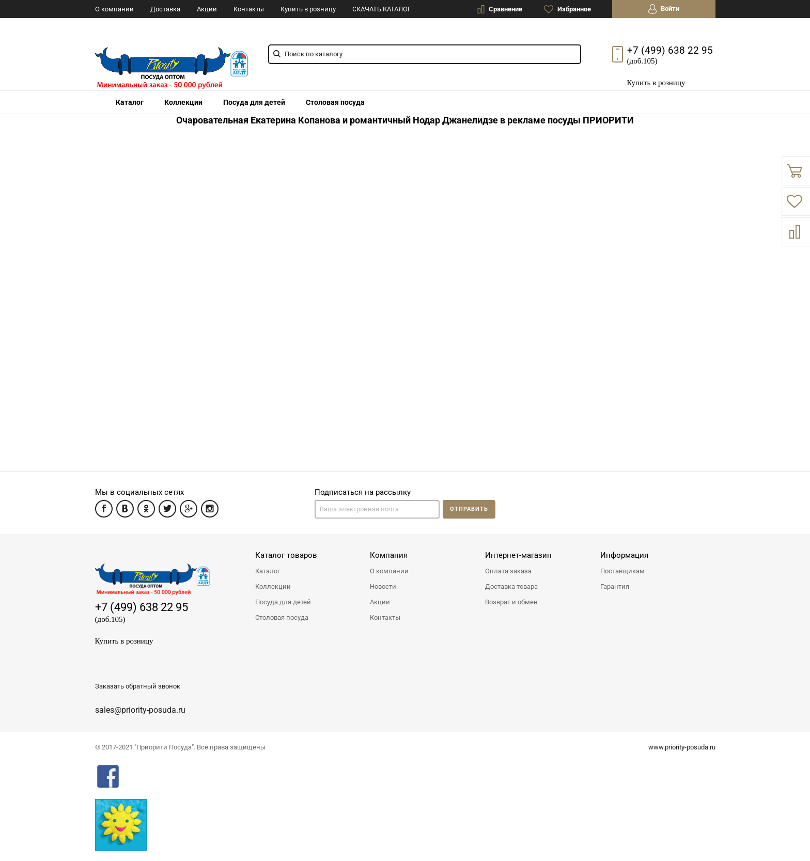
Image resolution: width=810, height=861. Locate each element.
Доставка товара (511, 586)
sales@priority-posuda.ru (140, 710)
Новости (383, 586)
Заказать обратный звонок (137, 686)
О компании (114, 9)
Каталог (267, 571)
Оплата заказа (508, 571)
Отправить (469, 509)
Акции (207, 9)
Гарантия (614, 586)
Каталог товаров (286, 555)
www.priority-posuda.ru (681, 747)
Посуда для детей (254, 102)
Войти (663, 9)
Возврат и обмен (511, 602)
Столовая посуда (281, 617)
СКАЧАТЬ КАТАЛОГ (381, 9)
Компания (389, 555)
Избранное (567, 9)
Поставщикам (622, 571)
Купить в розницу (308, 9)
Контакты (248, 9)
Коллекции (273, 586)
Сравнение (499, 9)
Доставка (165, 9)
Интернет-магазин (518, 555)
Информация (624, 555)
